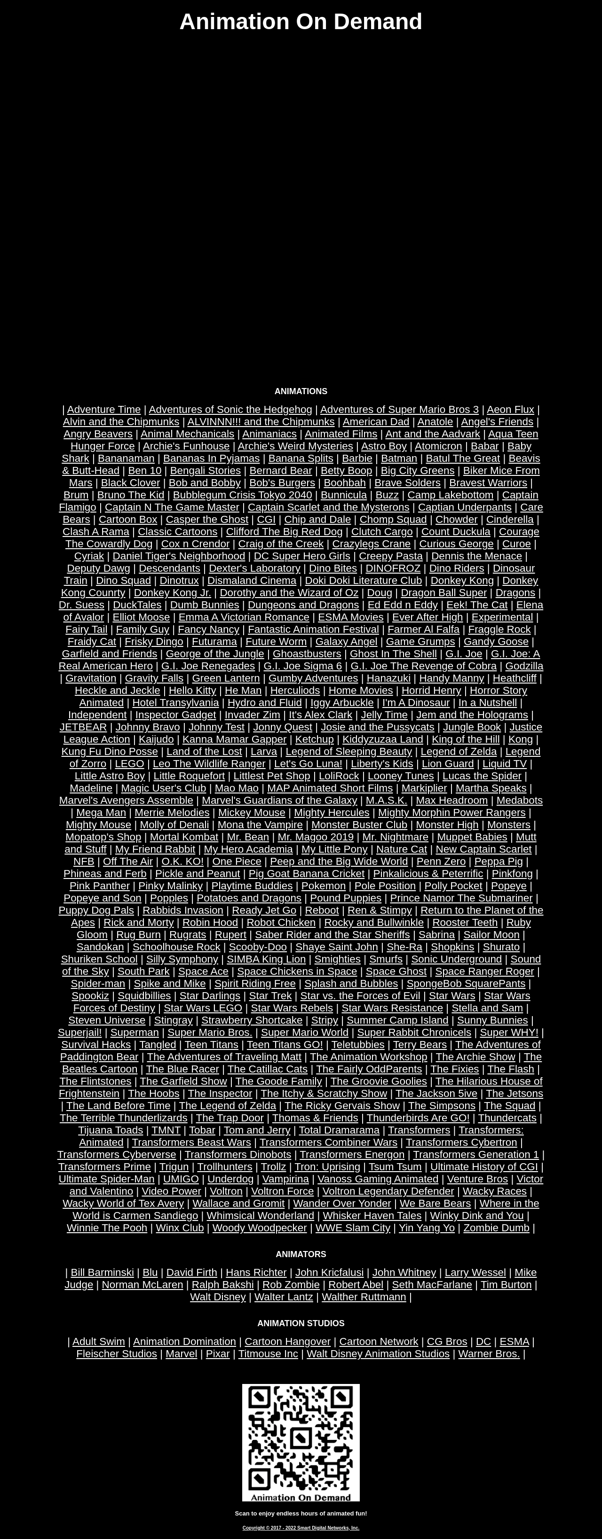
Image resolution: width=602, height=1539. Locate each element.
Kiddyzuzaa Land (382, 739)
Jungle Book (472, 727)
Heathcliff (515, 678)
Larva (264, 751)
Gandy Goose (496, 641)
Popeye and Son (102, 898)
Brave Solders (407, 483)
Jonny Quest (282, 727)
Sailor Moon (491, 934)
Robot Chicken (281, 922)
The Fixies (454, 1069)
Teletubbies (358, 1044)
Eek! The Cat (476, 605)
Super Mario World (305, 1032)
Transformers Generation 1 (476, 1154)
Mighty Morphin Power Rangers (452, 812)
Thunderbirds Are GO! (418, 1118)
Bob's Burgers (282, 483)
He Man (243, 690)
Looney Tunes (401, 776)
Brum (76, 495)
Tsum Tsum (395, 1167)
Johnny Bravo (148, 727)
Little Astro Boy (110, 776)
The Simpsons (441, 1106)
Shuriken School (99, 959)
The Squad (510, 1106)
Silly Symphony (182, 959)
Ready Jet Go (264, 910)
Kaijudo (156, 739)
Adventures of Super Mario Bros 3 (399, 409)
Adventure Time (104, 409)
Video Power (171, 1191)
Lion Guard (448, 764)
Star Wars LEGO (203, 1008)
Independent (97, 715)
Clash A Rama (96, 531)
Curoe (516, 544)
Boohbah (345, 483)
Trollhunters (224, 1167)
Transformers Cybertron (461, 1142)
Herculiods (295, 690)
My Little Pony (334, 849)
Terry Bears (420, 1044)
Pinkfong (512, 873)
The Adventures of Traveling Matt (224, 1057)
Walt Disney (218, 1297)
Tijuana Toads (110, 1130)
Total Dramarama (339, 1130)
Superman (135, 1032)
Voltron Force (282, 1191)
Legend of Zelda (459, 751)
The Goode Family (279, 1081)
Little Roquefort (189, 776)
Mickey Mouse (251, 812)
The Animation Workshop (369, 1057)
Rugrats (187, 934)
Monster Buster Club (359, 825)
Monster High (447, 825)
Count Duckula (456, 531)
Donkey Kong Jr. (172, 592)
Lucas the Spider (482, 776)
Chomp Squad (393, 519)
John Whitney (404, 1272)
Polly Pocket (454, 886)
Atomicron (438, 446)
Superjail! (80, 1032)
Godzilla (525, 666)
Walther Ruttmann (364, 1297)
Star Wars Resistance (392, 1008)
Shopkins (452, 947)
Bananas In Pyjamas (211, 458)
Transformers (419, 1130)
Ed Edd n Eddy (403, 605)
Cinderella (510, 519)
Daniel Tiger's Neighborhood (179, 556)
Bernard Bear (281, 470)
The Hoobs (154, 1093)
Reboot (322, 910)
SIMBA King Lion (266, 959)
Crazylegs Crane (372, 544)
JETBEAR (83, 727)
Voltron (226, 1191)
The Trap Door (230, 1118)
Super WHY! (509, 1032)
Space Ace (203, 971)
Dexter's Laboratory (255, 568)
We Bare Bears (435, 1203)
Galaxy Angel (347, 641)
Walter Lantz (283, 1297)
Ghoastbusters (307, 654)
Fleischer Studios (116, 1354)
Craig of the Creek (281, 544)
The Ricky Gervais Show (342, 1106)
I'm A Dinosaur (416, 702)
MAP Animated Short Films (330, 788)
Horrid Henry (431, 690)
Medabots (520, 800)
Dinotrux (178, 580)
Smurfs (386, 959)
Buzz (387, 495)
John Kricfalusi (329, 1272)
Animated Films (341, 434)
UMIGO (181, 1179)
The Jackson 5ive (436, 1093)
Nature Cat (401, 849)
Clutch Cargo (382, 531)
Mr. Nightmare (396, 837)
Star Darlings (210, 996)
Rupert (230, 934)
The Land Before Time (118, 1106)
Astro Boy (384, 446)
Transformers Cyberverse (116, 1154)
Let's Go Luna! (308, 764)
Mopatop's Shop (103, 837)
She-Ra (404, 947)
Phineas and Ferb (105, 873)
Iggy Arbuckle (341, 702)
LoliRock (339, 776)
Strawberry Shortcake (251, 1020)
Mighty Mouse (98, 825)
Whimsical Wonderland (261, 1215)
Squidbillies (144, 996)
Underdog (230, 1179)
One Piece (236, 861)
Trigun (174, 1167)
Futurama (214, 641)
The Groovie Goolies (379, 1081)
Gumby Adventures (313, 678)
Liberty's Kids (382, 764)
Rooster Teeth (465, 922)
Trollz (273, 1167)
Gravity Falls (154, 678)
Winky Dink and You (477, 1215)
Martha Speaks (491, 788)
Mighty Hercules (332, 812)
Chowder (457, 519)
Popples (169, 898)
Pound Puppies (345, 898)
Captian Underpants (465, 507)
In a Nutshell (488, 702)
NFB (84, 861)
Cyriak (89, 556)
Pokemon (323, 886)
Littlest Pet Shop (272, 776)
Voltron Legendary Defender (388, 1191)
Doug (380, 592)
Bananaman (126, 458)
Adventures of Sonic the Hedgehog (230, 409)
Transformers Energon (352, 1154)
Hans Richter (256, 1272)
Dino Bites (333, 568)
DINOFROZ (392, 568)
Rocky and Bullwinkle (374, 922)
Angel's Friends (497, 422)
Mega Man (101, 812)
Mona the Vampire (260, 825)
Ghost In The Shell (393, 654)
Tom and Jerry (257, 1130)
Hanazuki (389, 678)
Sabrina (437, 934)
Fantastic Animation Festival (313, 629)
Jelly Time (384, 715)
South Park (144, 971)
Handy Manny (451, 678)
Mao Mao (237, 788)
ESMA (514, 1341)
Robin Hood (210, 922)
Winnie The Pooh (107, 1228)
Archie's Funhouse (186, 446)
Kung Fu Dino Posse (110, 751)
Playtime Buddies (252, 886)
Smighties (338, 959)
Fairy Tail (86, 629)
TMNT (166, 1130)
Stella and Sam (487, 1008)
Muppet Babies (472, 837)
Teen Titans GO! (285, 1044)
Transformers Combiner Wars (328, 1142)
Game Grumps (420, 641)
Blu (150, 1272)
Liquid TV (505, 764)
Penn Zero (441, 861)
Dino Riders (456, 568)
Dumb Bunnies (204, 605)
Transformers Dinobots (238, 1154)
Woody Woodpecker (260, 1228)
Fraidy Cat (92, 641)
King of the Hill (465, 739)
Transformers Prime (104, 1167)
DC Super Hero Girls (302, 556)
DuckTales (137, 605)
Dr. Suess (81, 605)
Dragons (516, 592)
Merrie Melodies (172, 812)
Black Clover (130, 483)
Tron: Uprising (327, 1167)
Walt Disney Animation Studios (378, 1354)
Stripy (324, 1020)
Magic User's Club (163, 788)
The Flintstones (95, 1081)
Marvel (181, 1354)
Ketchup (314, 739)
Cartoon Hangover (288, 1341)
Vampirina (285, 1179)
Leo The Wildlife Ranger (209, 764)
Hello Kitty (192, 690)
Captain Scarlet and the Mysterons (329, 507)
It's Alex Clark (320, 715)
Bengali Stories (205, 470)
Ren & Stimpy (380, 910)
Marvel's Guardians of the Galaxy (279, 800)
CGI (266, 519)
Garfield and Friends (110, 654)
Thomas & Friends (315, 1118)
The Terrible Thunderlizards (124, 1118)
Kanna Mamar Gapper (234, 739)
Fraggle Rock (499, 629)
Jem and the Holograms (472, 715)
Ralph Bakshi (223, 1284)
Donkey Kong (462, 580)
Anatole (435, 422)
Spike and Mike (170, 983)
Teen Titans (211, 1044)
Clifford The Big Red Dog (284, 531)
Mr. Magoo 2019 (315, 837)
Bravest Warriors (488, 483)
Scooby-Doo (258, 947)
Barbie (357, 458)
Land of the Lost (204, 751)
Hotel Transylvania (175, 702)
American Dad (376, 422)
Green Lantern (226, 678)
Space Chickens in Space (297, 971)
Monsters (509, 825)
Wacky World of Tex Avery (123, 1203)
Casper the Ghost (207, 519)
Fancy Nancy (208, 629)
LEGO (129, 764)
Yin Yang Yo (427, 1228)
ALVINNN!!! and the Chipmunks (260, 422)
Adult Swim (98, 1341)
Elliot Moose (141, 617)
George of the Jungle (215, 654)
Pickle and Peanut (197, 873)
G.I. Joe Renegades (208, 666)
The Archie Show (475, 1057)
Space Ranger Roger (484, 971)
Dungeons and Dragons (303, 605)
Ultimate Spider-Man (107, 1179)
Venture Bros (477, 1179)
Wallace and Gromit (239, 1203)
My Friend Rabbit (155, 849)
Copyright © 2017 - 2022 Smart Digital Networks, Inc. (301, 1528)
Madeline (91, 788)
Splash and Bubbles (351, 983)
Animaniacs (269, 434)
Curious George (457, 544)
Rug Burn (138, 934)
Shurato (501, 947)
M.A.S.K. (386, 800)
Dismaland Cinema (251, 580)
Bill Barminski (102, 1272)
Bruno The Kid (131, 495)
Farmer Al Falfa (423, 629)
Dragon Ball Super (444, 592)
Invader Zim (252, 715)
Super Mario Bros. (209, 1032)
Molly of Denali (174, 825)
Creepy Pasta (391, 556)
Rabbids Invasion (183, 910)
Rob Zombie (291, 1284)
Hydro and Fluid (265, 702)
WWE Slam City (353, 1228)
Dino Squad (123, 580)
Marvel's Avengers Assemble (126, 800)
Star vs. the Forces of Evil (360, 996)
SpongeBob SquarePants (466, 983)
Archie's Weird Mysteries (295, 446)
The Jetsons (514, 1093)
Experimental (502, 617)
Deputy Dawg (98, 568)
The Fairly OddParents (369, 1069)
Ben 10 (144, 470)
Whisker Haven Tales (372, 1215)
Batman (399, 458)
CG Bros (447, 1341)
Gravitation (90, 678)
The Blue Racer (182, 1069)
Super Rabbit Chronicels (414, 1032)
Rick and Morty (138, 922)
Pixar (218, 1354)
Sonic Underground (456, 959)
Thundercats (507, 1118)
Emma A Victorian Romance (244, 617)
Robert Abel (355, 1284)
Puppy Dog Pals (96, 910)
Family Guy (142, 629)
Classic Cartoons (177, 531)
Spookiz (90, 996)
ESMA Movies (350, 617)
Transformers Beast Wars (191, 1142)
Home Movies (361, 690)
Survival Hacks (96, 1044)
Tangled (157, 1044)
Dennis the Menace (476, 556)
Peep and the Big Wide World (339, 861)
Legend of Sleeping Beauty (348, 751)
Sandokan (100, 947)
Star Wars (452, 996)
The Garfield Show (183, 1081)
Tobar (202, 1130)
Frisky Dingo (154, 641)
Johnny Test (217, 727)
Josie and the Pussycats (377, 727)
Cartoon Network (379, 1341)
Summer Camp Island (398, 1020)
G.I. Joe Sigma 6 (303, 666)
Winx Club (180, 1228)
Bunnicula (344, 495)
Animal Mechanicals (187, 434)
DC (483, 1341)
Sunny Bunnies (492, 1020)
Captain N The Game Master (172, 507)
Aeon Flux (510, 409)
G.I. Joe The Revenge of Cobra (424, 666)
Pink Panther (100, 886)
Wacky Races (495, 1191)
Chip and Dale (317, 519)
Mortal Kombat (184, 837)
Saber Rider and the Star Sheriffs (332, 934)
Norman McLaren (142, 1284)
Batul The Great (463, 458)
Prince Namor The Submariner (461, 898)
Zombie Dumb (496, 1228)
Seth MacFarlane (432, 1284)
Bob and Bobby (205, 483)
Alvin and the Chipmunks (121, 422)
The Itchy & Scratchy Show (324, 1093)
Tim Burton (506, 1284)
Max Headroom (452, 800)
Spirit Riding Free (255, 983)
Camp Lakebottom (451, 495)
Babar (485, 446)
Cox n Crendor (195, 544)
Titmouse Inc (268, 1354)
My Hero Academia (248, 849)
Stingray (173, 1020)
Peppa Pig (499, 861)
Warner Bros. (489, 1354)
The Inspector (220, 1093)
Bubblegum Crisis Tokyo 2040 (242, 495)
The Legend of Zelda (227, 1106)
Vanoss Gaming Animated (377, 1179)
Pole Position (385, 886)
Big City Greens (418, 470)
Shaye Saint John (336, 947)
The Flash (510, 1069)
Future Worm (276, 641)
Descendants (169, 568)
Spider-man (98, 983)
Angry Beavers (98, 434)
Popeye (509, 886)
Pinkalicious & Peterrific (428, 873)
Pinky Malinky (170, 886)
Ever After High (427, 617)
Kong (520, 739)
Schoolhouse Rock (177, 947)
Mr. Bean (248, 837)
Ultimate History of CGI (484, 1167)
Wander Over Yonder (342, 1203)
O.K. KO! (183, 861)
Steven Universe (106, 1020)
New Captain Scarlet (483, 849)
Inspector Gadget (175, 715)
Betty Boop (346, 470)
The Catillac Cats (268, 1069)
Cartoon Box (128, 519)
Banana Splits (301, 458)
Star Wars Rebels (292, 1008)
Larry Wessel (475, 1272)
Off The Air (128, 861)
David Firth (191, 1272)
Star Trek (270, 996)
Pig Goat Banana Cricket (306, 873)
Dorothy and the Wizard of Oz (289, 592)
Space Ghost (396, 971)
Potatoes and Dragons (249, 898)
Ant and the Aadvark (432, 434)
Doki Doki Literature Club (363, 580)
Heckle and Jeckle (117, 690)
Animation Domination (184, 1341)
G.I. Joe (463, 654)
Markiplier (424, 788)
